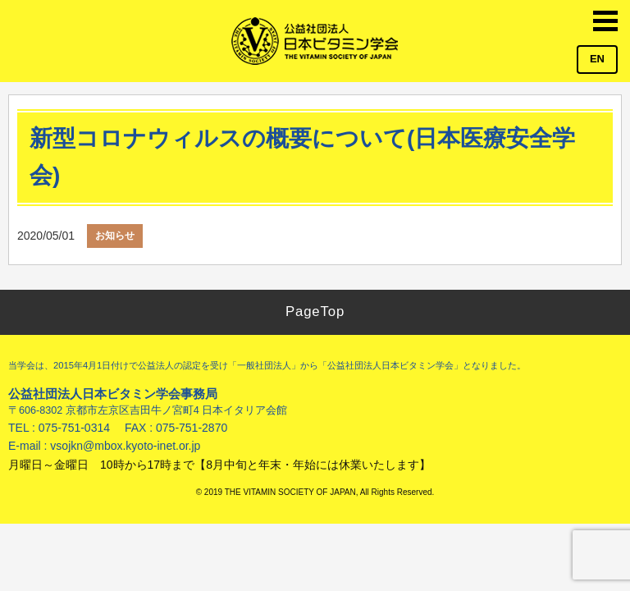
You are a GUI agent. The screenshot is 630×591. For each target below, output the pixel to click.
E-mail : (29, 445)
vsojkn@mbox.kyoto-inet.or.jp (125, 445)
